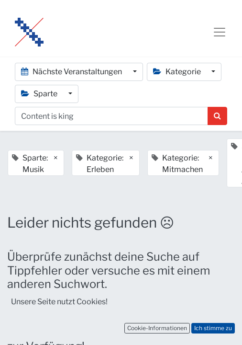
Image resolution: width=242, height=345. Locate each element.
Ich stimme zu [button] (213, 328)
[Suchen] (217, 116)
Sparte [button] (40, 93)
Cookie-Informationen (157, 328)
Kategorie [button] (177, 71)
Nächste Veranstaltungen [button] (72, 71)
